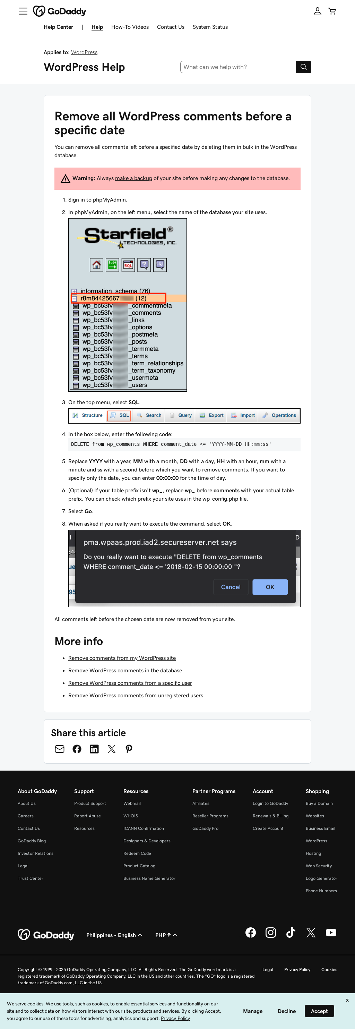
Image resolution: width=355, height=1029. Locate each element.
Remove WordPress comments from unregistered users (135, 695)
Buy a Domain (319, 803)
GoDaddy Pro (205, 828)
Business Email (320, 828)
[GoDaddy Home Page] (46, 935)
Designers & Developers (147, 841)
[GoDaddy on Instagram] (271, 936)
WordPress (84, 52)
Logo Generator (321, 878)
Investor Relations (35, 853)
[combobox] (238, 67)
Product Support (90, 803)
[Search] (303, 67)
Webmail (132, 803)
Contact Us (170, 26)
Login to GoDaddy (270, 803)
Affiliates (200, 803)
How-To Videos (130, 26)
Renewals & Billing (270, 816)
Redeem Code (137, 853)
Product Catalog (139, 866)
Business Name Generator (149, 878)
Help (97, 26)
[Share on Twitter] (111, 749)
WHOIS (130, 816)
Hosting (313, 853)
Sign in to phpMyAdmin (97, 199)
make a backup (133, 178)
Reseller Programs (210, 816)
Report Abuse (87, 816)
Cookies (329, 969)
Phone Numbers (321, 890)
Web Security (319, 866)
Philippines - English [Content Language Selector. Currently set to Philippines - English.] (115, 935)
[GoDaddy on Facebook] (250, 936)
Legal (23, 866)
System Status (210, 26)
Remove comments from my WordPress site (122, 658)
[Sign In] (318, 11)
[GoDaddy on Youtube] (331, 936)
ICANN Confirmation (143, 828)
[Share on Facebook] (77, 749)
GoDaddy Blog (32, 841)
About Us (27, 803)
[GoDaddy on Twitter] (311, 936)
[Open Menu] (20, 11)
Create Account (268, 828)
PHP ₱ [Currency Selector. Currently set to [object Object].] (167, 935)
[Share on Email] (59, 749)
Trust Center (30, 878)
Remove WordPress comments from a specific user (130, 683)
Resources (84, 828)
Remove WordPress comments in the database (125, 670)
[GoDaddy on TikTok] (291, 936)
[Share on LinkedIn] (94, 749)
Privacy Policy (297, 969)
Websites (315, 816)
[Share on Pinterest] (129, 749)
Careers (26, 816)
